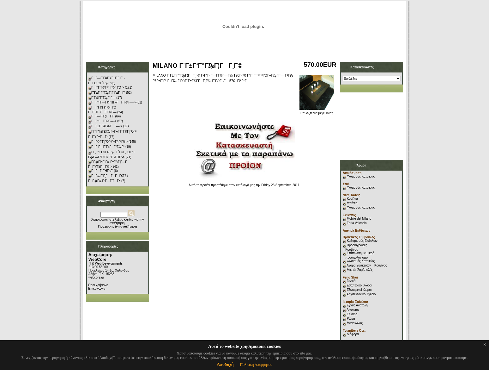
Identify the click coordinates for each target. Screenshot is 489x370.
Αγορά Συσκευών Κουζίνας (367, 265)
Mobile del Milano (359, 218)
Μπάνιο (352, 203)
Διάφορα (353, 334)
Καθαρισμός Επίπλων (361, 240)
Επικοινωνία (96, 288)
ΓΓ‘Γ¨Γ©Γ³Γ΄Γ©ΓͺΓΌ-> (107, 87)
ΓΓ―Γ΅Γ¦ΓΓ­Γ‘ (102, 116)
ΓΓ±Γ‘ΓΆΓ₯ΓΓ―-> (106, 126)
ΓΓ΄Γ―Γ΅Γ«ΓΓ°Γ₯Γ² (107, 146)
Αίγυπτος (353, 309)
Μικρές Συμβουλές (360, 270)
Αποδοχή (225, 364)
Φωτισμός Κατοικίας (361, 176)
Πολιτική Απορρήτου (256, 364)
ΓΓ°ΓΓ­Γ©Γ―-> (104, 121)
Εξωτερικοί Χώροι (359, 290)
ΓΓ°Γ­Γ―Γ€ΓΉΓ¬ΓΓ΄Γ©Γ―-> (113, 102)
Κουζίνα (352, 198)
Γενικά (351, 281)
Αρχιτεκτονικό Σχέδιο (361, 294)
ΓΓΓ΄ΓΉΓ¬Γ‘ (102, 170)
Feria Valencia (357, 223)
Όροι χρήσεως (98, 285)
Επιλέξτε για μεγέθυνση (316, 112)
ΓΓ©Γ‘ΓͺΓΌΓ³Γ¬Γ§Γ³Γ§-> (109, 141)
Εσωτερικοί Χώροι (359, 285)
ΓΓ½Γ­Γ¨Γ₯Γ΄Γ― (103, 97)
